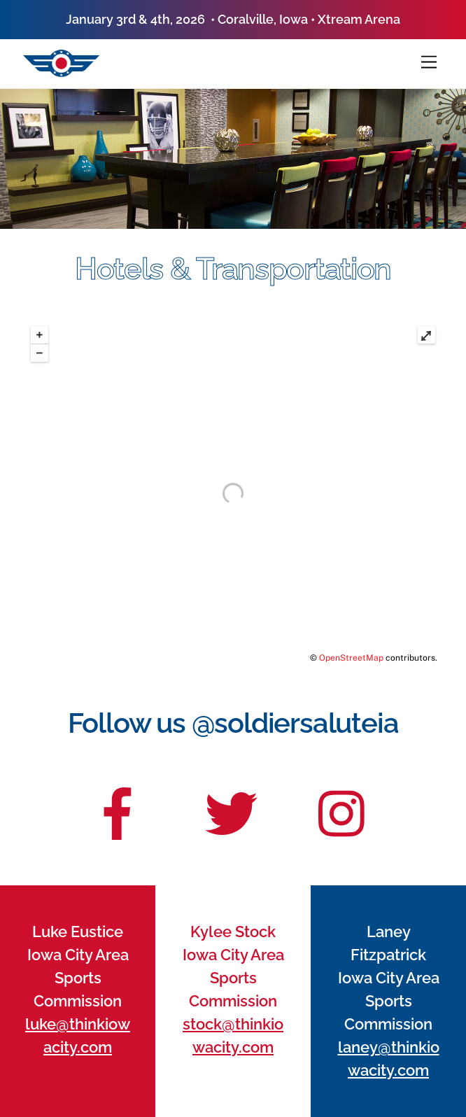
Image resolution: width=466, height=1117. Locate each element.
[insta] (345, 805)
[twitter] (231, 805)
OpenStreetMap (351, 658)
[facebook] (118, 805)
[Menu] (429, 62)
